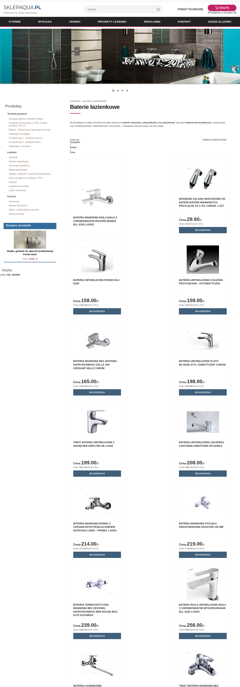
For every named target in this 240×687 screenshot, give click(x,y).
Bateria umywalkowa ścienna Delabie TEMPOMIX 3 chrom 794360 (95, 613)
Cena (72, 152)
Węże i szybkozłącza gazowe (24, 209)
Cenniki (74, 21)
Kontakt (184, 21)
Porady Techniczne (190, 9)
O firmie (15, 21)
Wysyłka (45, 21)
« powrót (218, 662)
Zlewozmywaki (16, 213)
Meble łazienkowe (18, 169)
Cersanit (13, 157)
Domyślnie (75, 142)
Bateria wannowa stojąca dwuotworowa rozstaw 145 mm (93, 449)
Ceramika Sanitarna (19, 165)
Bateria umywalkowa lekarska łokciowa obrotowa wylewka (144, 367)
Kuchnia (11, 196)
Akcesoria (14, 201)
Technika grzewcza (17, 113)
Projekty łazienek (112, 21)
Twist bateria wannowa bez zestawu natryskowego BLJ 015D (149, 531)
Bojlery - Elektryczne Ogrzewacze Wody (29, 129)
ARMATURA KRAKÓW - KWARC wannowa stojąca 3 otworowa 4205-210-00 (203, 613)
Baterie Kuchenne (18, 205)
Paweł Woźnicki (31, 674)
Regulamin (152, 21)
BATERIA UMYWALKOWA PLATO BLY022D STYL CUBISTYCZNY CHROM (203, 285)
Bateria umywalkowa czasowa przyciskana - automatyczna (90, 285)
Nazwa (73, 147)
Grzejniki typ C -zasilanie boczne (26, 138)
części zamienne (17, 190)
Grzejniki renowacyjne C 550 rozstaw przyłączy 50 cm (28, 124)
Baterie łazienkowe (18, 161)
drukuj (229, 662)
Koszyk (224, 7)
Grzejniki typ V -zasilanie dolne (25, 142)
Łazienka (12, 152)
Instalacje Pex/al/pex (19, 133)
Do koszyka (150, 230)
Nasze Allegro (219, 21)
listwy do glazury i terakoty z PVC (26, 178)
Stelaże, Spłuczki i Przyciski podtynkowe (30, 173)
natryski (13, 182)
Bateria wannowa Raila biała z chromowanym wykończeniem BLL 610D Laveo (95, 221)
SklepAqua (22, 7)
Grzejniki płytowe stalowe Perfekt (26, 118)
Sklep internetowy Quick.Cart (214, 674)
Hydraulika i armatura (20, 146)
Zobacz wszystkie (214, 139)
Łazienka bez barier (19, 186)
